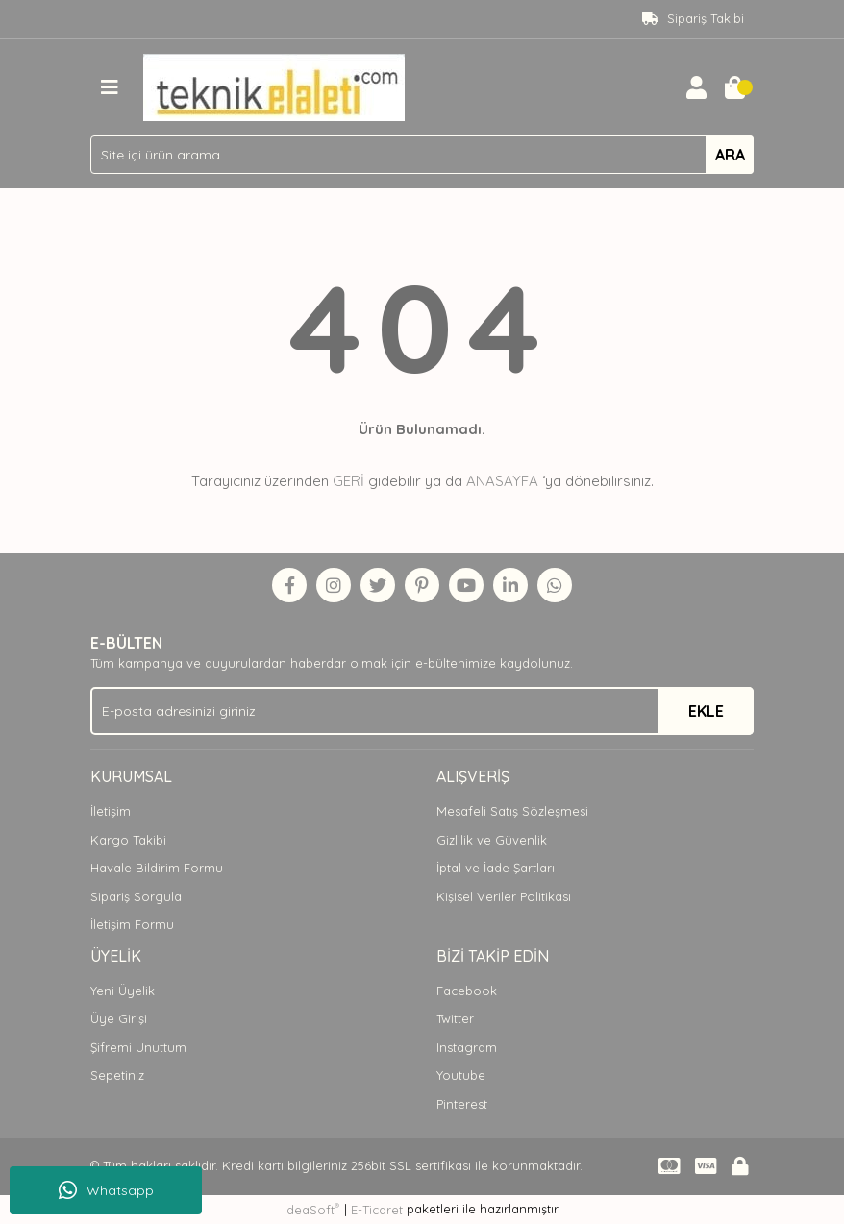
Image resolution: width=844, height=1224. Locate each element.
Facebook (466, 990)
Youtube (460, 1075)
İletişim (110, 811)
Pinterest (461, 1104)
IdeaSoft (311, 1209)
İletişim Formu (132, 924)
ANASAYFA (502, 481)
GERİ (348, 481)
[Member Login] (696, 87)
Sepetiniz (117, 1075)
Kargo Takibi (128, 839)
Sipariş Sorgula (136, 896)
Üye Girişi (118, 1018)
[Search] (422, 154)
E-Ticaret (377, 1209)
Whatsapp (106, 1190)
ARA (730, 154)
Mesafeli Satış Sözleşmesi (512, 811)
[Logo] (274, 85)
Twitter (455, 1018)
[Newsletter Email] (422, 711)
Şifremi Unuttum (138, 1047)
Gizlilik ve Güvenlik (491, 839)
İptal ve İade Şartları (495, 867)
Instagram (466, 1047)
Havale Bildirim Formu (156, 867)
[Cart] (734, 87)
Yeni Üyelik (122, 990)
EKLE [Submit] (706, 711)
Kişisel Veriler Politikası (503, 896)
